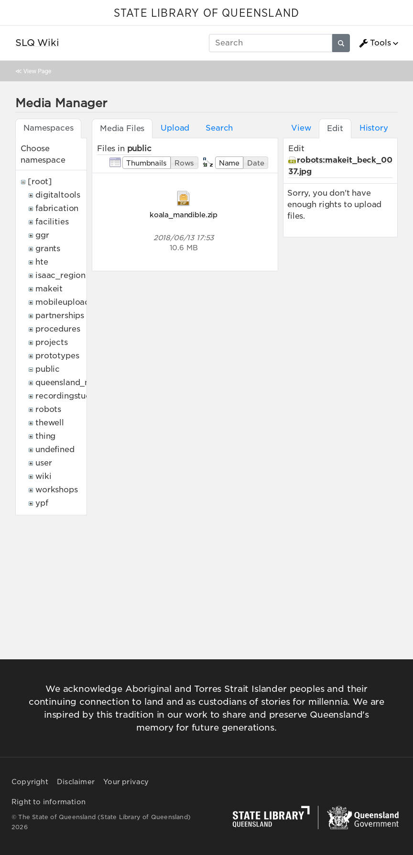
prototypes (57, 355)
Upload (175, 128)
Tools (375, 43)
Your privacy (126, 782)
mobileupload (62, 302)
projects (51, 342)
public (47, 369)
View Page (37, 71)
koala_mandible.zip (183, 215)
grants (47, 248)
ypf (41, 503)
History (373, 128)
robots (48, 409)
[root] (40, 181)
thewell (49, 422)
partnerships (59, 315)
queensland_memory (76, 382)
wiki (43, 476)
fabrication (56, 208)
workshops (56, 489)
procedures (57, 328)
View (301, 128)
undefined (55, 449)
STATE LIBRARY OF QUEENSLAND (206, 13)
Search (219, 128)
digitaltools (57, 195)
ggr (42, 235)
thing (45, 436)
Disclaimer (76, 782)
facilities (51, 221)
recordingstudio (66, 395)
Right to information (48, 802)
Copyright (29, 782)
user (43, 462)
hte (41, 261)
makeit (49, 288)
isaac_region (60, 275)
